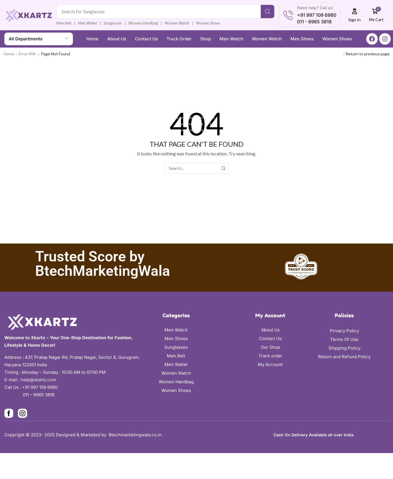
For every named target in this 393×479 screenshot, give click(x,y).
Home (9, 53)
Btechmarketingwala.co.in (136, 434)
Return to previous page (368, 53)
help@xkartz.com (38, 379)
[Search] (267, 11)
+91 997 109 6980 (41, 387)
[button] (354, 15)
